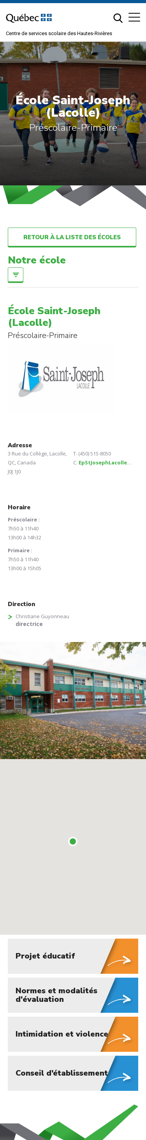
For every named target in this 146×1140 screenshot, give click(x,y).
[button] (134, 17)
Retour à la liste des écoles (72, 237)
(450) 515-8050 (94, 453)
